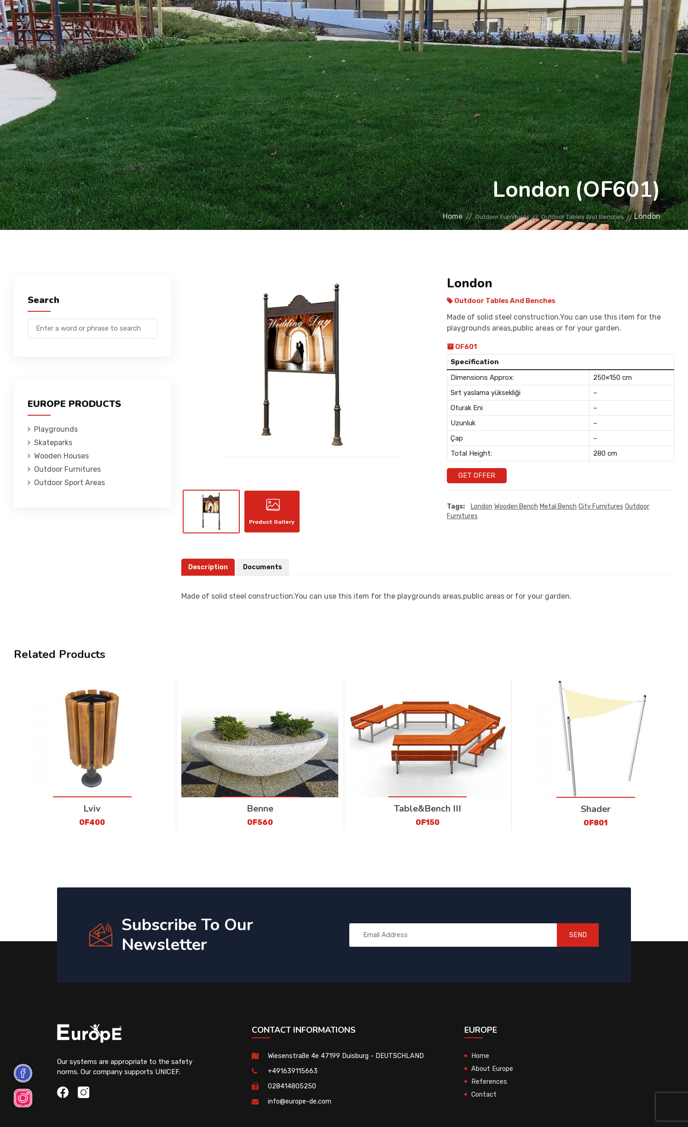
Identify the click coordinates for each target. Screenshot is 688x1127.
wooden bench (516, 507)
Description (209, 574)
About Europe (493, 1075)
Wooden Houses (264, 20)
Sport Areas (414, 20)
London (481, 507)
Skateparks (202, 20)
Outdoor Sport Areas (69, 482)
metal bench (558, 507)
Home (413, 216)
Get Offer (476, 475)
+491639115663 (293, 1077)
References (471, 20)
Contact (521, 20)
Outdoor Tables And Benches (572, 216)
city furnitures (600, 507)
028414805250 (292, 1092)
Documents (265, 574)
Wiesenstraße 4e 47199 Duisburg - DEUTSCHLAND (348, 1062)
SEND (571, 942)
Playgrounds (144, 20)
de (637, 22)
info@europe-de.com (301, 1108)
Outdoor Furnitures (342, 20)
